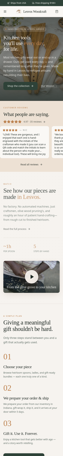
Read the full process (16, 229)
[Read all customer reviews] (31, 114)
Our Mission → (49, 86)
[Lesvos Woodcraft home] (31, 11)
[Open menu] (5, 11)
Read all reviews (31, 164)
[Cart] (57, 11)
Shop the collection (20, 86)
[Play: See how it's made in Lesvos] (31, 277)
